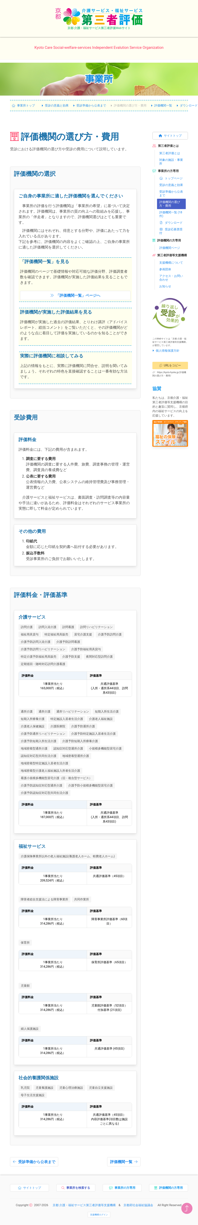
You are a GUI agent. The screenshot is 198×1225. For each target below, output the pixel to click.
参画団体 (165, 269)
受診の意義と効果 (55, 105)
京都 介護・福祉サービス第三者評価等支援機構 (84, 1205)
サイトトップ (170, 135)
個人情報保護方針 (165, 350)
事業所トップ (23, 105)
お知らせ (165, 286)
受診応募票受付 (171, 231)
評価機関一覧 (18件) (170, 214)
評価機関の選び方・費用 (128, 105)
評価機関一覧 (161, 105)
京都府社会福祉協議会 (138, 1205)
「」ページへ (75, 295)
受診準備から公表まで (89, 105)
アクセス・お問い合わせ (171, 277)
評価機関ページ (169, 248)
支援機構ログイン (99, 1214)
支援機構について (171, 262)
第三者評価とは (169, 153)
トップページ (171, 178)
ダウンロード (171, 222)
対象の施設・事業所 (171, 161)
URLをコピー (170, 365)
